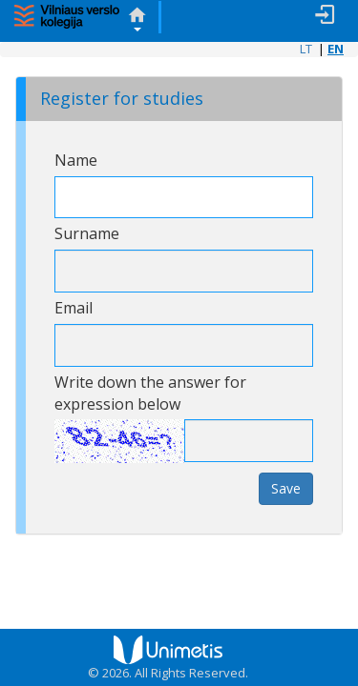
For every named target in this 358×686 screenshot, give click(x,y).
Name (75, 160)
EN (335, 48)
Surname (86, 233)
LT (306, 48)
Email (73, 307)
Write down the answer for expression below (150, 393)
